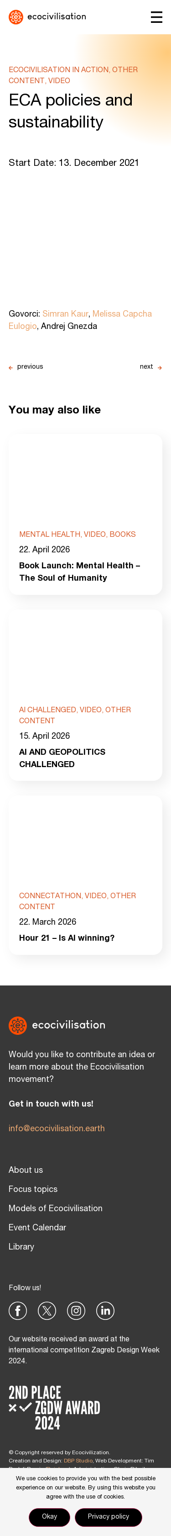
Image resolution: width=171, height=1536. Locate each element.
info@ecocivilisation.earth (57, 1129)
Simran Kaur (65, 315)
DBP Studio (78, 1461)
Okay (49, 1517)
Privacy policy (108, 1517)
